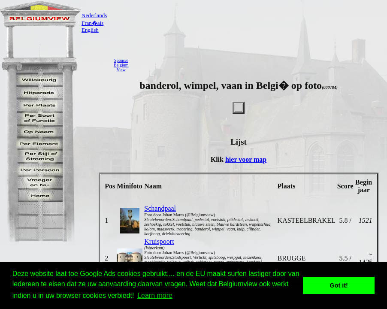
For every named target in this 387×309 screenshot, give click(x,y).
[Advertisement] (260, 65)
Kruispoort (159, 241)
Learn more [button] (154, 295)
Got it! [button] (339, 285)
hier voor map (245, 159)
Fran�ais (92, 23)
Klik (218, 159)
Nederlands (94, 15)
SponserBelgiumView (121, 65)
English (90, 30)
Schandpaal (160, 208)
